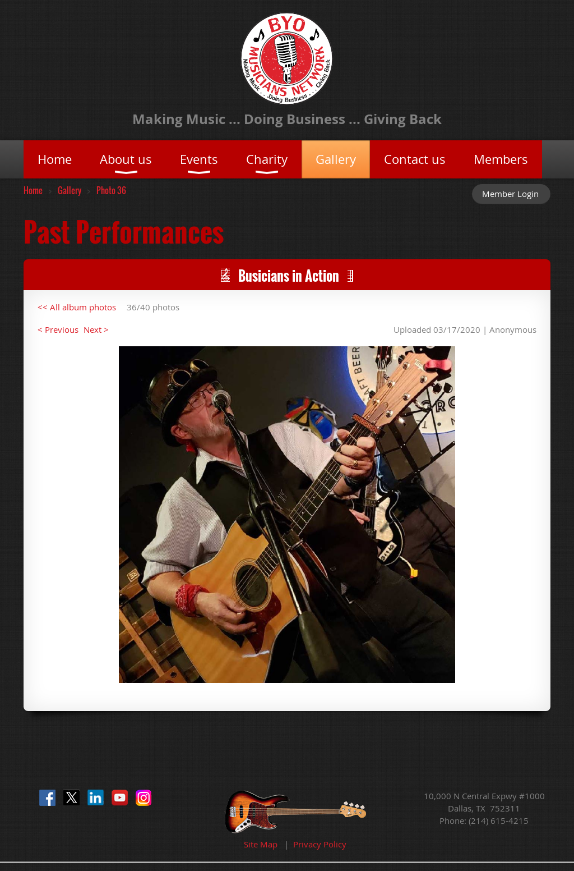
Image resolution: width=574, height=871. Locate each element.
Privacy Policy (319, 844)
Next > (96, 329)
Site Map (260, 844)
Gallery (69, 190)
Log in (511, 193)
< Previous (58, 329)
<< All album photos (77, 307)
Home (33, 190)
